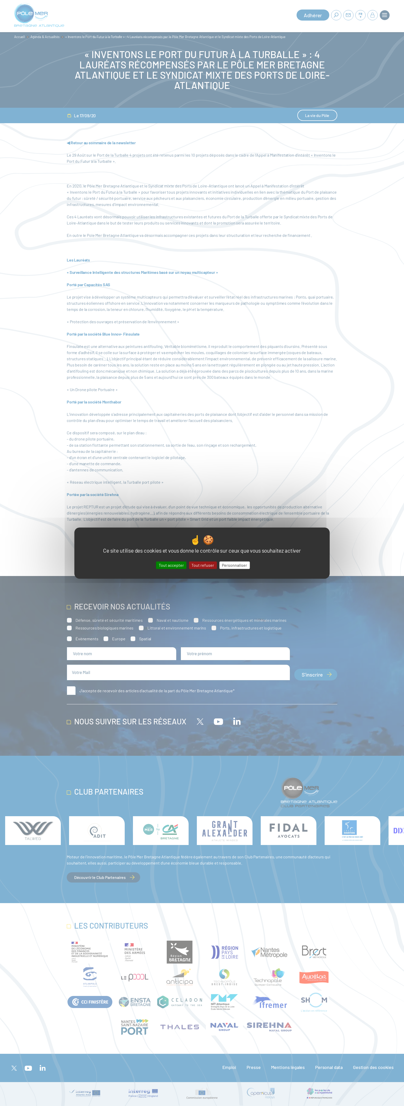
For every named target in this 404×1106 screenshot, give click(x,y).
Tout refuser (202, 565)
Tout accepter (171, 565)
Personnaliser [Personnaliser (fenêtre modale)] (234, 565)
